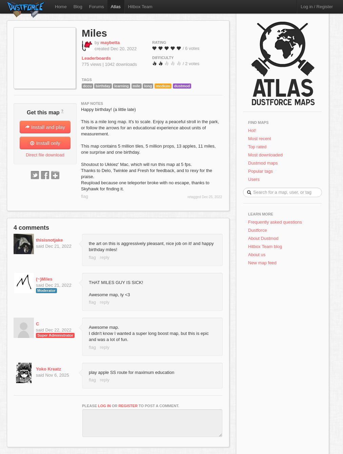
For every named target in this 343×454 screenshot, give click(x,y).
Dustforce (257, 230)
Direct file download (45, 154)
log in (104, 406)
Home (61, 6)
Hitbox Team (140, 6)
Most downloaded (265, 154)
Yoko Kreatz (48, 369)
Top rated (257, 146)
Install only (45, 143)
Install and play (45, 127)
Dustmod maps (263, 163)
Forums (96, 6)
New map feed (263, 262)
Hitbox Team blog (265, 246)
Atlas (116, 6)
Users (254, 179)
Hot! (252, 130)
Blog (78, 6)
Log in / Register (317, 6)
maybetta (110, 42)
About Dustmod (263, 238)
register (128, 406)
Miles (94, 33)
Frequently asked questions (275, 222)
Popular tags (260, 171)
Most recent (259, 138)
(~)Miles (44, 279)
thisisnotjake (49, 240)
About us (256, 254)
